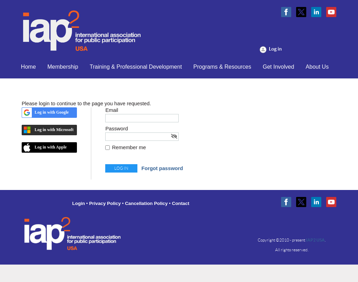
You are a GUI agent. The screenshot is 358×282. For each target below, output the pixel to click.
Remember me (129, 147)
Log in (275, 49)
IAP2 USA (315, 240)
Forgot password (162, 168)
